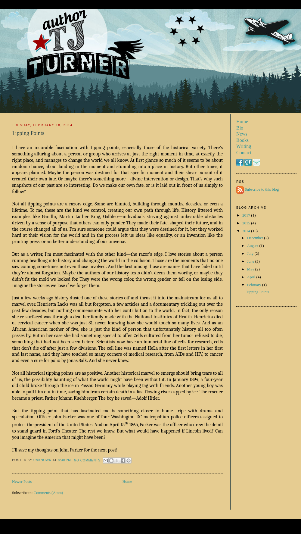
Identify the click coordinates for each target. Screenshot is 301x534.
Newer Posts (22, 481)
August (253, 245)
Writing (243, 146)
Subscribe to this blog (262, 189)
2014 (246, 231)
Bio (239, 127)
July (251, 253)
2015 (246, 223)
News (241, 133)
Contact (243, 152)
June (251, 261)
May (251, 269)
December (255, 238)
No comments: (88, 460)
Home (127, 481)
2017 (246, 215)
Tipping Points (28, 133)
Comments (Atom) (48, 492)
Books (242, 140)
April (251, 277)
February (254, 285)
